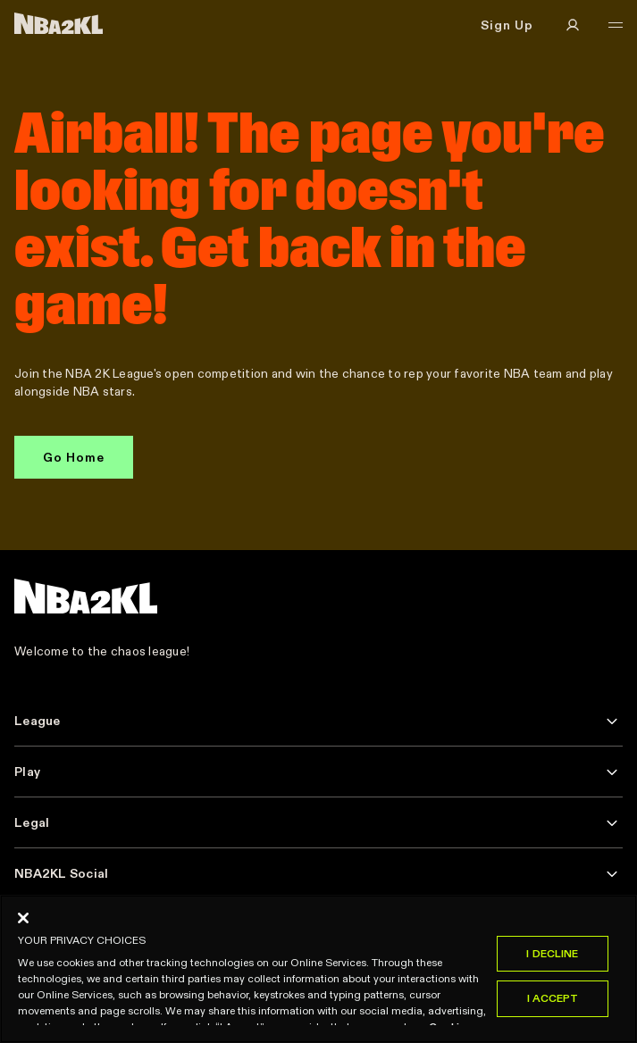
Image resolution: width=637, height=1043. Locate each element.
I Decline (552, 953)
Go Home (74, 457)
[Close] (23, 918)
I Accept (553, 998)
